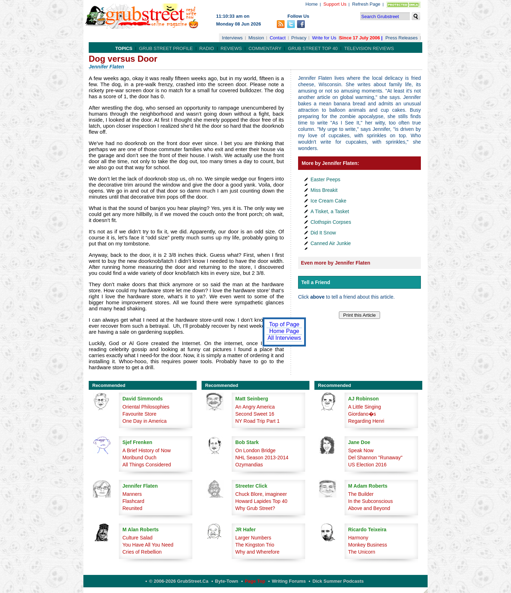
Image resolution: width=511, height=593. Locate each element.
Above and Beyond (369, 508)
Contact (278, 37)
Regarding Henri (366, 421)
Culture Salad (137, 538)
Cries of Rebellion (142, 552)
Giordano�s (362, 414)
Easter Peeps (325, 179)
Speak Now (361, 450)
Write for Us (324, 37)
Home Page (284, 331)
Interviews (232, 37)
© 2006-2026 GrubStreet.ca (178, 581)
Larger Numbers (253, 538)
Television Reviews (369, 48)
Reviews (231, 48)
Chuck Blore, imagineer (261, 494)
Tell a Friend (315, 282)
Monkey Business (367, 545)
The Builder (361, 494)
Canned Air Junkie (331, 243)
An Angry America (255, 407)
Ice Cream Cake (328, 201)
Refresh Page (366, 4)
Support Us (334, 4)
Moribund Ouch (139, 457)
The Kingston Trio (254, 545)
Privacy (299, 37)
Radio (206, 48)
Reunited (132, 508)
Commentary (264, 48)
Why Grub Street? (255, 508)
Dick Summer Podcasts (338, 581)
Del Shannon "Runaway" (375, 457)
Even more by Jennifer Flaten (335, 263)
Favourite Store (139, 414)
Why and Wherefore (257, 552)
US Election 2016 (367, 464)
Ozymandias (249, 464)
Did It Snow (323, 232)
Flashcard (133, 501)
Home (312, 4)
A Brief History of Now (146, 450)
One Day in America (144, 421)
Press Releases (401, 37)
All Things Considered (146, 464)
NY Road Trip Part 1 (257, 421)
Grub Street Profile (166, 48)
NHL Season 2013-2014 (262, 457)
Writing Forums (289, 581)
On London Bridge (255, 450)
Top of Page (284, 324)
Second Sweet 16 (254, 414)
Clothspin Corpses (331, 222)
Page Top (255, 581)
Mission (256, 37)
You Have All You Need (148, 545)
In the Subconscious (370, 501)
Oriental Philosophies (145, 407)
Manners (132, 494)
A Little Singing (364, 407)
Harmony (358, 538)
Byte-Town (226, 581)
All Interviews (284, 338)
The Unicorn (361, 552)
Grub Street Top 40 (312, 48)
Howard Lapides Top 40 (261, 501)
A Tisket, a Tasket (330, 211)
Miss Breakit (324, 190)
